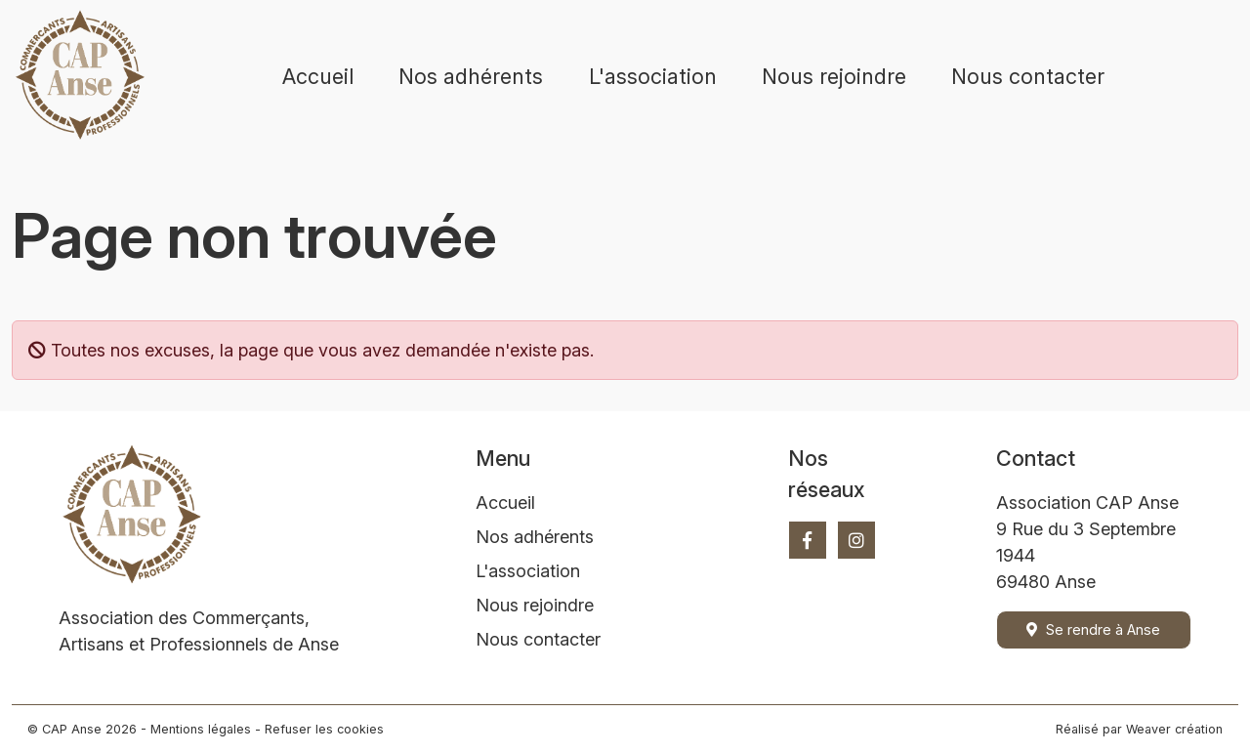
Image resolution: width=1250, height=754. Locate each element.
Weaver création (1174, 729)
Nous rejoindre (834, 76)
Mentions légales (200, 729)
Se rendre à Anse (1093, 629)
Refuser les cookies (324, 729)
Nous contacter (1027, 76)
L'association (653, 76)
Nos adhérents (470, 76)
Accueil (318, 76)
